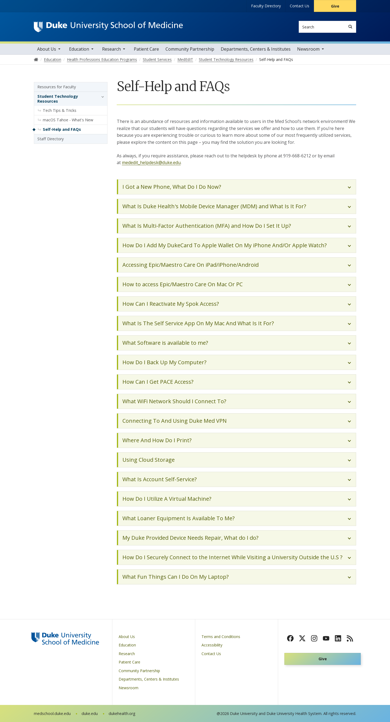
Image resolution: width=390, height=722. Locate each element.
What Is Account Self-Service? (159, 479)
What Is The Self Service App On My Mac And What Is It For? (198, 323)
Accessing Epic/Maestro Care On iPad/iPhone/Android (190, 264)
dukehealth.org (122, 713)
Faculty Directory (266, 5)
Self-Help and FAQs (62, 129)
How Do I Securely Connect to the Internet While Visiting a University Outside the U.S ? (232, 557)
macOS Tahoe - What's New (68, 119)
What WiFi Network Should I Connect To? (174, 401)
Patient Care (146, 49)
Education (79, 49)
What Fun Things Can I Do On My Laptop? (175, 576)
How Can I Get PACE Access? (157, 381)
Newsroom (308, 49)
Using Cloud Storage (148, 459)
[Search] (350, 26)
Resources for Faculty (56, 86)
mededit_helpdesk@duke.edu (151, 162)
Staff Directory (50, 138)
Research (111, 49)
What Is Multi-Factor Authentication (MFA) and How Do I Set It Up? (206, 225)
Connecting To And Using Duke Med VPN (174, 420)
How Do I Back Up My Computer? (164, 362)
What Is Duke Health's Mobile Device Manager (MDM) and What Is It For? (214, 206)
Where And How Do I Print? (156, 440)
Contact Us (299, 5)
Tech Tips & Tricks (59, 110)
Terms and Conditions (221, 636)
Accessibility (212, 645)
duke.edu (90, 713)
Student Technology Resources (57, 99)
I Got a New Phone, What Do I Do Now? (171, 186)
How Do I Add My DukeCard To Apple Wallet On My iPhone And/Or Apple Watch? (224, 245)
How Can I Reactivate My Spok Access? (170, 303)
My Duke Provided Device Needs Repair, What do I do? (190, 537)
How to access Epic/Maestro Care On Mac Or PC (182, 284)
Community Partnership (189, 49)
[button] (101, 96)
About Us (46, 49)
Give (335, 6)
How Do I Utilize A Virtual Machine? (166, 498)
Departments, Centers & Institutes (256, 49)
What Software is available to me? (165, 342)
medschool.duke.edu (52, 713)
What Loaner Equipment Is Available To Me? (178, 518)
